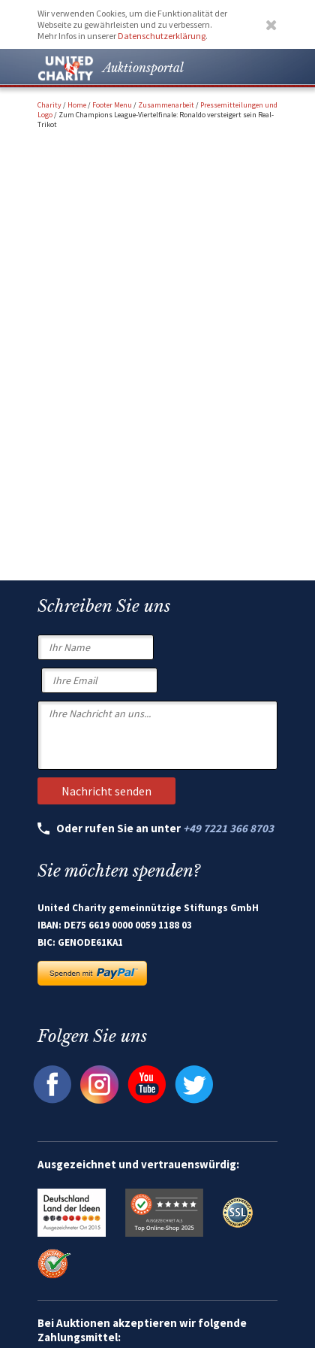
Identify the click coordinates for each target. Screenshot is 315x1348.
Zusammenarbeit (166, 105)
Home (77, 105)
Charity (50, 105)
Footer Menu (112, 105)
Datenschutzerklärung (162, 35)
